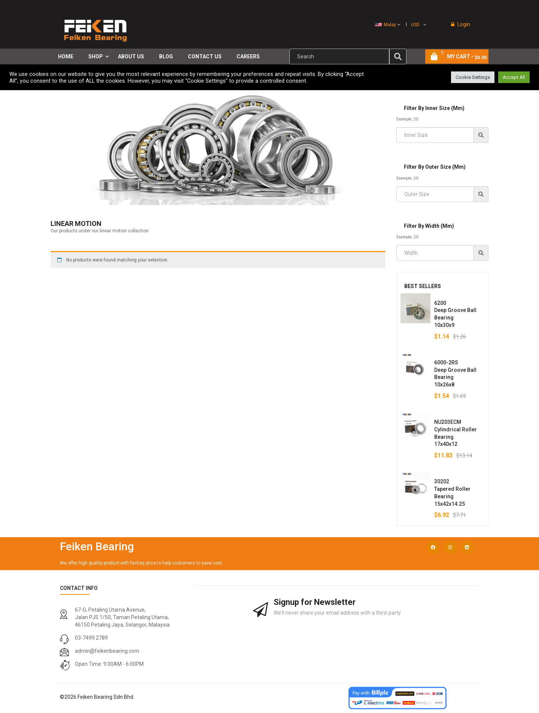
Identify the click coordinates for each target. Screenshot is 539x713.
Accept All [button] (514, 77)
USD (415, 24)
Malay (385, 24)
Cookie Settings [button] (473, 77)
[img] (398, 56)
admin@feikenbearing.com (107, 651)
